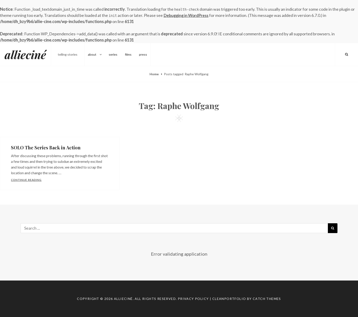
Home (154, 74)
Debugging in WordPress (185, 15)
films (128, 54)
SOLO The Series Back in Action (46, 147)
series (113, 54)
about (95, 54)
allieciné (25, 54)
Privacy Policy (193, 299)
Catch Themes (267, 299)
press (143, 54)
